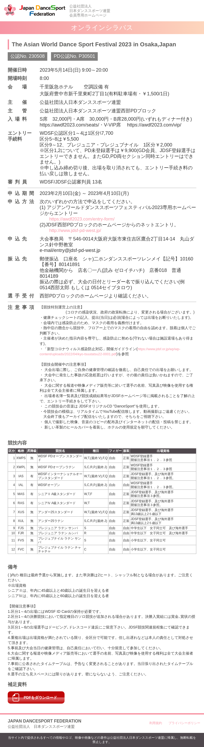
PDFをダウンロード (40, 697)
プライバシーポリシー (184, 723)
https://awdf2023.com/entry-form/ (84, 219)
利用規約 (155, 723)
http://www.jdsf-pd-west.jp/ (77, 230)
